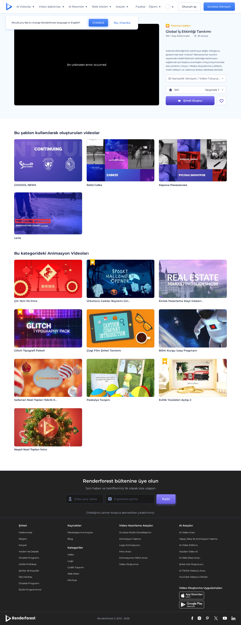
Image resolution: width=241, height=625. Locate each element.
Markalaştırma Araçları (80, 532)
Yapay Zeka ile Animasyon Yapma (198, 538)
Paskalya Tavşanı (98, 400)
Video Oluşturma (128, 564)
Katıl (166, 499)
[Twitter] (216, 618)
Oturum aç (189, 6)
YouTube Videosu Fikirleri (193, 576)
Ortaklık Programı (29, 557)
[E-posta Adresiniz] (130, 499)
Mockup (72, 580)
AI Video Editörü (188, 545)
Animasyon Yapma (130, 538)
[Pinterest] (207, 618)
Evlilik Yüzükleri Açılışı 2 (175, 400)
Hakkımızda (25, 532)
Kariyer (23, 545)
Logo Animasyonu (129, 545)
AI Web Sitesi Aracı (189, 557)
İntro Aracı (125, 551)
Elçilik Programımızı (30, 589)
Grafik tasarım (76, 567)
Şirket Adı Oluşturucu (191, 564)
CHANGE (98, 22)
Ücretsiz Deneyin (219, 6)
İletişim (23, 538)
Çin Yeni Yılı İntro (25, 301)
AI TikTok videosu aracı (192, 570)
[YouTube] (225, 618)
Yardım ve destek (29, 551)
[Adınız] (84, 499)
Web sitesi (73, 573)
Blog (70, 538)
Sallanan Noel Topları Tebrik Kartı (37, 400)
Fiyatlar (141, 6)
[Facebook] (192, 618)
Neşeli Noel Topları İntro (30, 449)
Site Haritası (25, 576)
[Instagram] (199, 618)
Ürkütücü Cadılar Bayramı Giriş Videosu (114, 301)
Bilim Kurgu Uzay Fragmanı (178, 350)
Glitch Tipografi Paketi (29, 350)
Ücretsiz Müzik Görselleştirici (135, 532)
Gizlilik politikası (28, 564)
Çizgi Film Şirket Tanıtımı (104, 350)
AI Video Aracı (187, 532)
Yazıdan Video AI (188, 551)
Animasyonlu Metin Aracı (133, 557)
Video (71, 554)
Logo (70, 561)
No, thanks (122, 23)
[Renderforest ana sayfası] (9, 7)
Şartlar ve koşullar (29, 570)
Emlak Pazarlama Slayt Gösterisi (181, 301)
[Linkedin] (233, 618)
